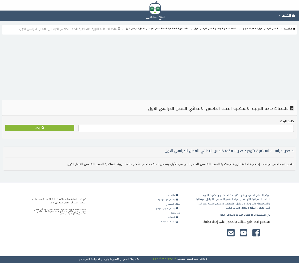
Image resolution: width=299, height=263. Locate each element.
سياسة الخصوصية (169, 222)
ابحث (39, 128)
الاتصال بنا (172, 217)
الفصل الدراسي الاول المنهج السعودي (260, 29)
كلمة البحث (287, 121)
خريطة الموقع (130, 259)
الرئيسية (289, 29)
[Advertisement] (149, 68)
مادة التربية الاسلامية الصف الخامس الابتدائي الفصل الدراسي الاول (156, 29)
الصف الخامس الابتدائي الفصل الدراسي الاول (215, 29)
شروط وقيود (111, 259)
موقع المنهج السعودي (165, 258)
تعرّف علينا (172, 195)
